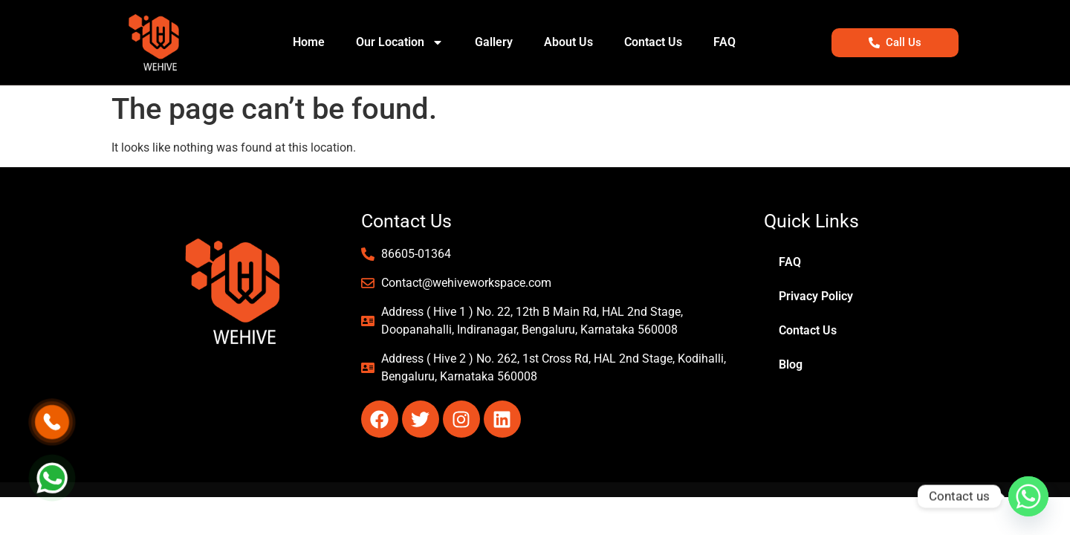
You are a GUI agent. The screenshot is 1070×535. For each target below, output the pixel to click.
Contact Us (653, 42)
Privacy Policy (816, 296)
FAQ (724, 42)
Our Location (400, 42)
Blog (790, 364)
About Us (568, 42)
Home (309, 42)
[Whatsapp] (1028, 496)
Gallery (494, 42)
